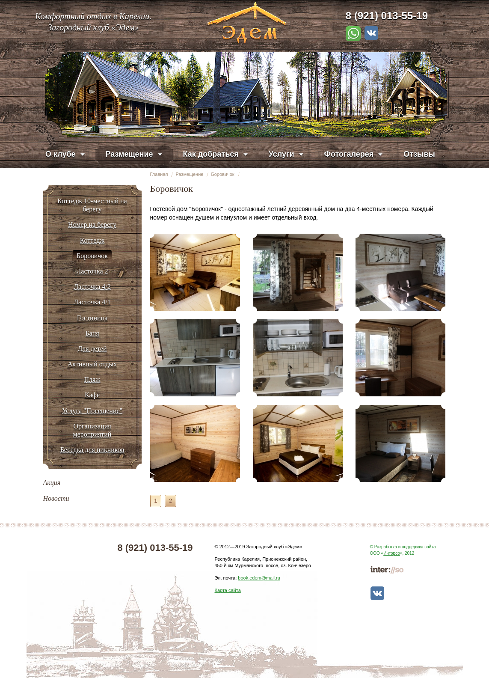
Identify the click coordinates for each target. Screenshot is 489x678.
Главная (159, 174)
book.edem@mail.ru (259, 577)
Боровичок (222, 174)
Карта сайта (228, 590)
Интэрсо (391, 553)
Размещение (189, 174)
